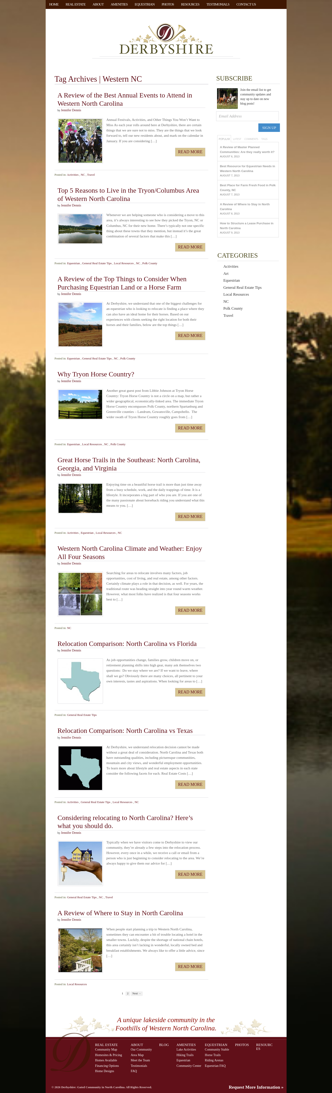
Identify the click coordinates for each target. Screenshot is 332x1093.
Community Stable (217, 1049)
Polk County (149, 263)
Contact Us (246, 4)
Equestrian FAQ (215, 1066)
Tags (264, 139)
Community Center (188, 1066)
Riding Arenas (214, 1060)
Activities (73, 174)
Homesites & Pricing (108, 1055)
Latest (237, 139)
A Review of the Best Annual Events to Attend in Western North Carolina (125, 99)
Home (54, 4)
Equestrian (145, 4)
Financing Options (107, 1066)
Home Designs (104, 1071)
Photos (168, 4)
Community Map (106, 1049)
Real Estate (76, 4)
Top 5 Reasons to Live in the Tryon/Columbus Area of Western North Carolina (128, 195)
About (98, 4)
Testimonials (217, 4)
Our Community (141, 1049)
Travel (91, 174)
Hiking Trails (184, 1055)
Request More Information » (256, 1087)
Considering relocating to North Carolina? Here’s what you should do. (125, 822)
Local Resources (124, 263)
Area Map (137, 1055)
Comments (251, 139)
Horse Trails (213, 1055)
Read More (190, 152)
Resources (190, 4)
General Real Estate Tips (97, 263)
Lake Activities (186, 1049)
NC (83, 174)
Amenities (119, 4)
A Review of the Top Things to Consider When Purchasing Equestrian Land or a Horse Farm (122, 283)
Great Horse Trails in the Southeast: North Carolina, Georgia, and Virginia (129, 464)
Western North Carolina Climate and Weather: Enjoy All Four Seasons (130, 552)
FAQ (134, 1071)
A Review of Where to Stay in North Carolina (120, 913)
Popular (224, 139)
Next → (136, 993)
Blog (164, 1045)
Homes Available (106, 1060)
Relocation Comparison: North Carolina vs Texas (125, 730)
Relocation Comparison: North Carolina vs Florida (127, 643)
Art (225, 273)
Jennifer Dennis (71, 110)
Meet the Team (140, 1060)
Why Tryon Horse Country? (96, 374)
